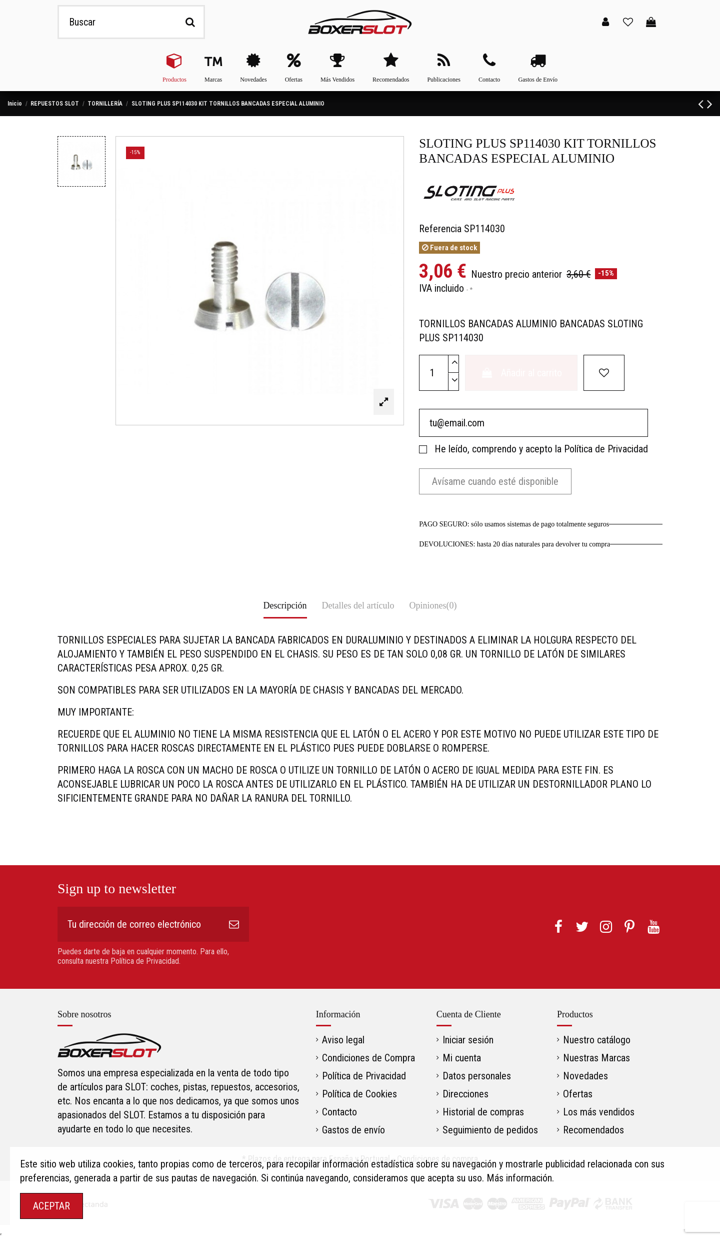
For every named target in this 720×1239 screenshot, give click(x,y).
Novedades (585, 1076)
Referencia (440, 229)
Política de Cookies (359, 1094)
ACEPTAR (51, 1206)
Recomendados (593, 1130)
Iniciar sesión (468, 1040)
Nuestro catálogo (596, 1040)
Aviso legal (343, 1040)
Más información (519, 1178)
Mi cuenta (461, 1058)
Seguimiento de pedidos (490, 1130)
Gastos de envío (353, 1130)
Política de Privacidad (606, 449)
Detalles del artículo (358, 605)
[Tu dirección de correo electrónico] (138, 924)
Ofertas (577, 1094)
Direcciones (465, 1094)
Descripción (285, 605)
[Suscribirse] (234, 924)
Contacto (339, 1112)
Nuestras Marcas (596, 1058)
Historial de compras (483, 1112)
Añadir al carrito (521, 373)
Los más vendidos (598, 1112)
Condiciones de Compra (368, 1058)
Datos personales (476, 1076)
